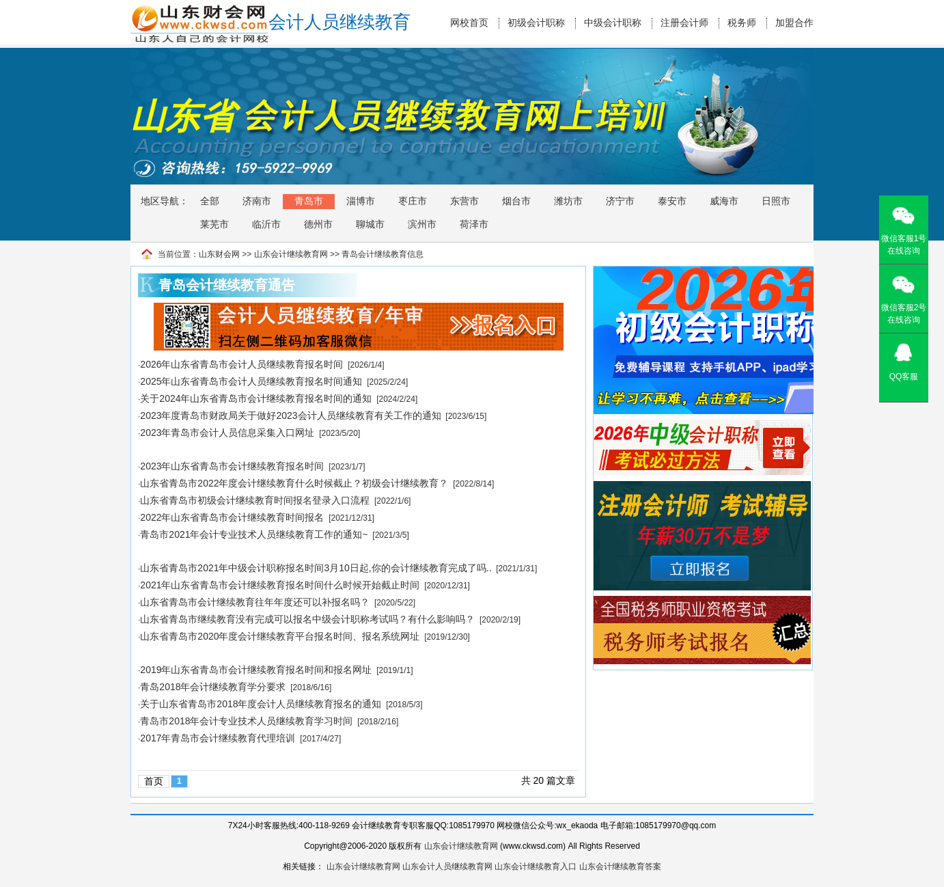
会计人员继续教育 (339, 22)
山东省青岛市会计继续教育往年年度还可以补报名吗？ (255, 602)
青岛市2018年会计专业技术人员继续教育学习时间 (246, 720)
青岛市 (308, 200)
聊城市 (370, 224)
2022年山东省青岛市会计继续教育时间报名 (232, 517)
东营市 (464, 200)
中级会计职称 (612, 23)
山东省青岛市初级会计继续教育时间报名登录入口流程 (255, 500)
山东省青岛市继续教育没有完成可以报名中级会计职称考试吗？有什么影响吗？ (307, 619)
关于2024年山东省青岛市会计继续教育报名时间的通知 (256, 398)
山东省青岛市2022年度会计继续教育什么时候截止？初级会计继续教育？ (294, 483)
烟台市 (516, 200)
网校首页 (469, 23)
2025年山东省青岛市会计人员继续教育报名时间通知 (251, 381)
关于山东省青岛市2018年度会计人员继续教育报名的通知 (260, 703)
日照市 (776, 200)
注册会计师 (684, 23)
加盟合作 (794, 23)
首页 (153, 781)
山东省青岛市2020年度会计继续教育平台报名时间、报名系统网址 (279, 636)
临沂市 (266, 224)
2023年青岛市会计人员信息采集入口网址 (227, 432)
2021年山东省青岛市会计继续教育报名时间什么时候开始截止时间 (279, 584)
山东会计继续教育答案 (620, 866)
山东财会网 (219, 254)
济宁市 (620, 200)
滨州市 (422, 224)
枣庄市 (412, 200)
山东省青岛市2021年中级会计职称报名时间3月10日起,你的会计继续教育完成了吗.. (315, 567)
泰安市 (672, 200)
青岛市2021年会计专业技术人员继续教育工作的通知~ (253, 534)
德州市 (318, 224)
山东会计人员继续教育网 (447, 866)
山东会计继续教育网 (291, 254)
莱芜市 (214, 224)
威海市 (724, 200)
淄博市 (360, 200)
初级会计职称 (536, 23)
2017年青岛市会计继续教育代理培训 (217, 738)
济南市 (256, 200)
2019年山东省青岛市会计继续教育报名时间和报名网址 (256, 669)
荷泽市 (474, 224)
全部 (209, 200)
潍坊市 (568, 200)
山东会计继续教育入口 (536, 866)
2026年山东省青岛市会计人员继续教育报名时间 (241, 364)
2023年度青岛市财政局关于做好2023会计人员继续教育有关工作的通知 (290, 415)
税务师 (741, 23)
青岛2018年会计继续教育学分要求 (213, 686)
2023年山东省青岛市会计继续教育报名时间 (232, 466)
